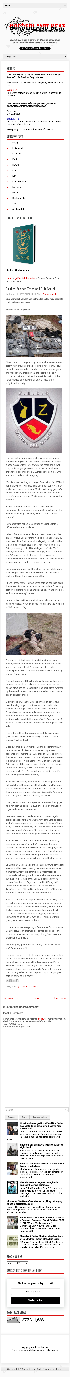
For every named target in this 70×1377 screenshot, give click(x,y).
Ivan (14, 176)
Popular (11, 1117)
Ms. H (15, 192)
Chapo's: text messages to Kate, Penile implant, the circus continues (39, 1183)
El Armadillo (18, 148)
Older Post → (59, 998)
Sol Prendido (18, 209)
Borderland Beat (33, 1369)
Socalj (15, 203)
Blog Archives (40, 1117)
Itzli (14, 170)
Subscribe (35, 1300)
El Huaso (16, 153)
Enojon (15, 159)
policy (15, 129)
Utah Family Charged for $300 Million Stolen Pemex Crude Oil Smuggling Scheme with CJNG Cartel (41, 1126)
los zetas (30, 278)
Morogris (16, 187)
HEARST (16, 164)
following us (52, 1350)
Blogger (59, 1369)
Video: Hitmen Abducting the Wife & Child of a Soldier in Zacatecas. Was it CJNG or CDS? (42, 1219)
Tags (24, 1117)
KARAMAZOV (19, 181)
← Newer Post (11, 998)
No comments (50, 294)
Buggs (15, 142)
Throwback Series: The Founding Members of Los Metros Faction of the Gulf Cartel (41, 1237)
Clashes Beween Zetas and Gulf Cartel (30, 289)
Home (10, 278)
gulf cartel (20, 278)
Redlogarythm (19, 198)
